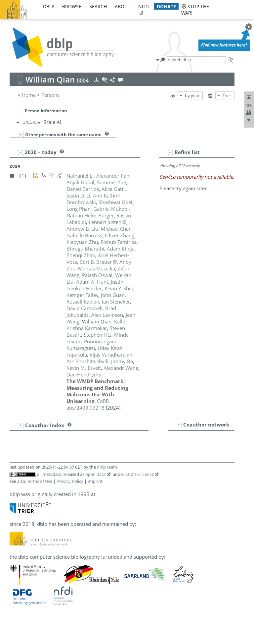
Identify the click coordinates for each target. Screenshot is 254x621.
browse (71, 6)
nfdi (143, 6)
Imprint (95, 481)
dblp (48, 6)
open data (95, 474)
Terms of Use (39, 481)
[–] (20, 110)
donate (166, 6)
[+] (21, 134)
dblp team (107, 467)
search (98, 6)
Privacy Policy (70, 481)
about (122, 6)
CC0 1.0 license (139, 474)
